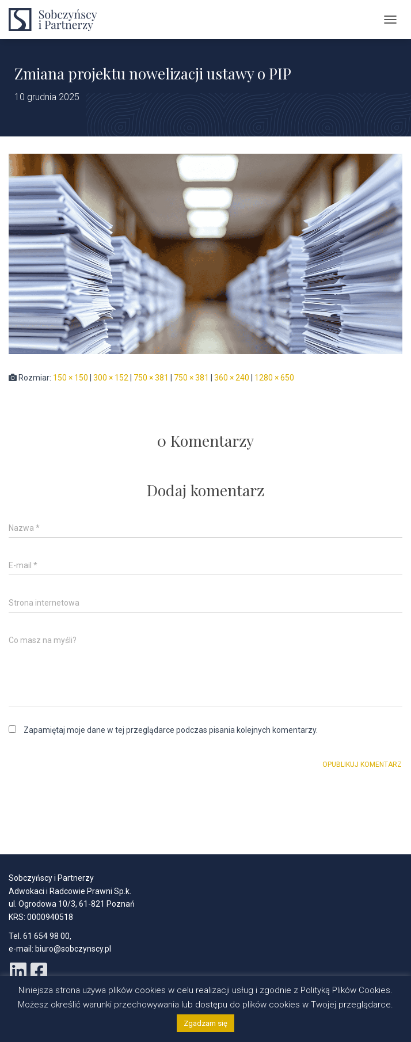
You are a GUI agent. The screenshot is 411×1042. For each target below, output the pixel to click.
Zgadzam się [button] (205, 1023)
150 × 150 (70, 377)
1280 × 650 (274, 377)
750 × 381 (151, 377)
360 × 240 (231, 377)
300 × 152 (110, 377)
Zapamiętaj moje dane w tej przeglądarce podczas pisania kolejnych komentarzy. (171, 730)
